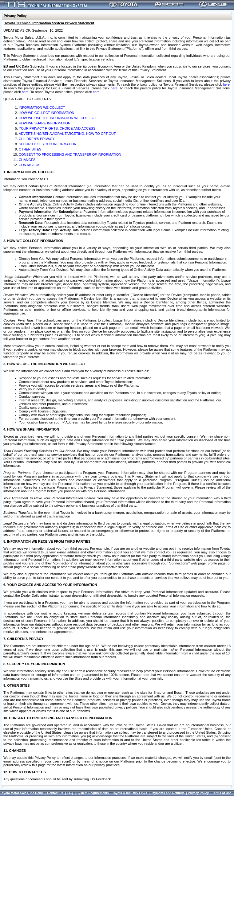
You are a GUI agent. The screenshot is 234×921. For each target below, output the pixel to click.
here (226, 84)
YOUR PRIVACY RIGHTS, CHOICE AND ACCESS (57, 128)
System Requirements (93, 793)
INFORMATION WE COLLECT (42, 107)
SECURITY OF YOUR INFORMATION (48, 144)
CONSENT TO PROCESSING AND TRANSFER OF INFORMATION (70, 154)
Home (39, 793)
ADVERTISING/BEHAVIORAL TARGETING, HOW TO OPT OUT (67, 133)
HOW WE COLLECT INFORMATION (46, 113)
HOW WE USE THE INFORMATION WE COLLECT (57, 118)
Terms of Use (222, 793)
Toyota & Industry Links (129, 793)
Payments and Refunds (167, 793)
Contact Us (55, 793)
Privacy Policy (198, 793)
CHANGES (27, 160)
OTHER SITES (30, 149)
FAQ (70, 793)
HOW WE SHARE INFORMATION (44, 123)
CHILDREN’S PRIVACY (37, 139)
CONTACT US (30, 165)
